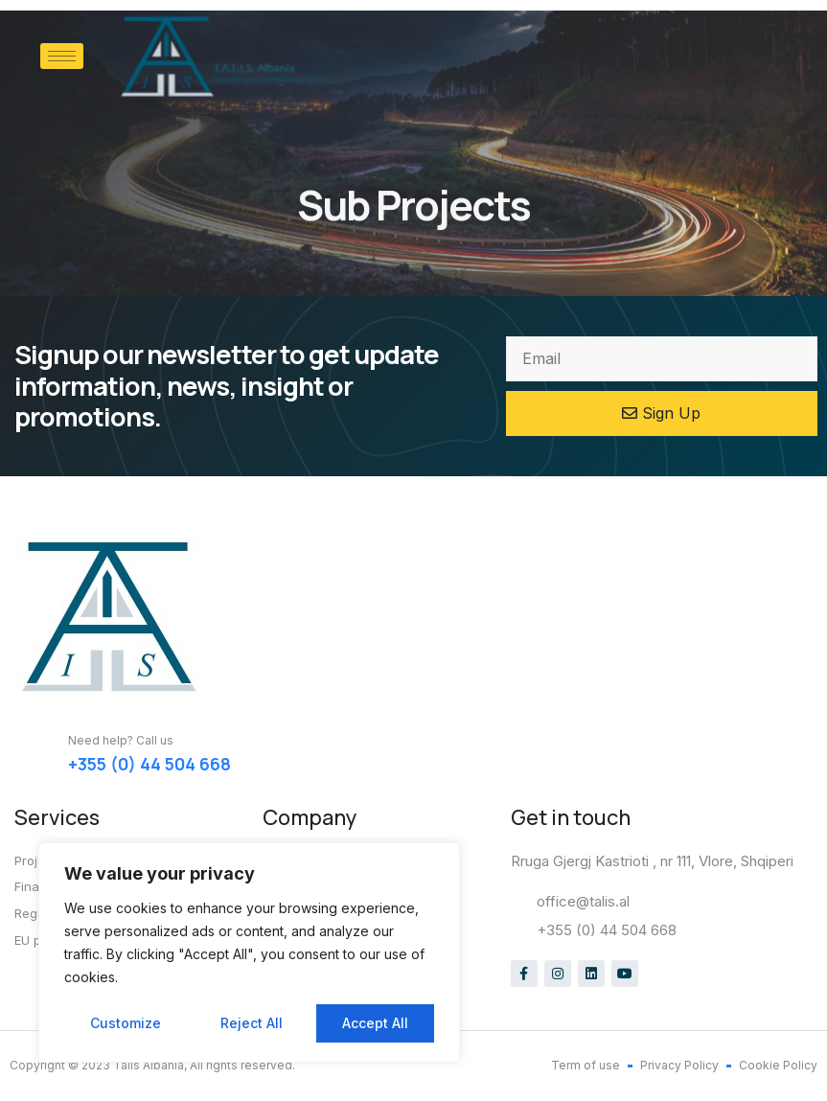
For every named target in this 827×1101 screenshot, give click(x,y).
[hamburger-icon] (61, 56)
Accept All (375, 1023)
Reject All (251, 1023)
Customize (125, 1023)
